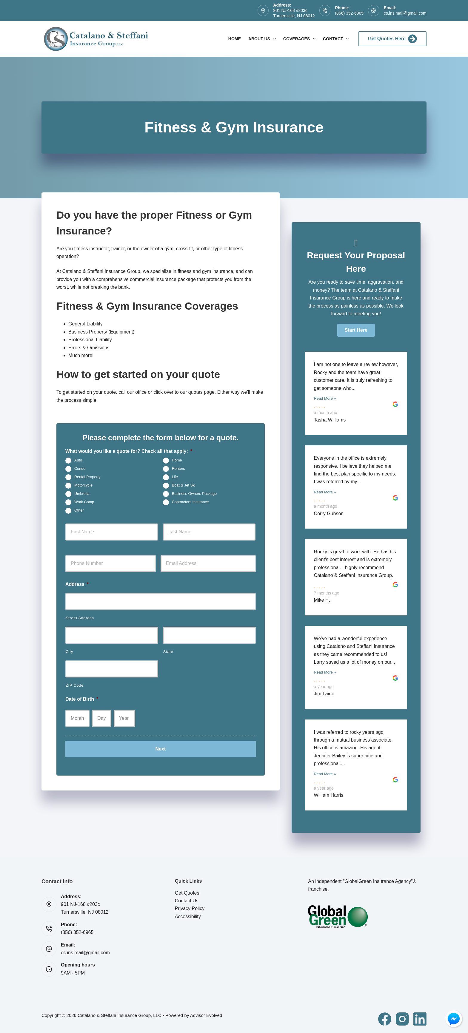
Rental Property (87, 477)
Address (77, 584)
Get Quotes (187, 892)
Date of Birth (81, 699)
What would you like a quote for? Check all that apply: (128, 451)
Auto (78, 460)
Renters (178, 469)
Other (79, 510)
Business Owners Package (194, 494)
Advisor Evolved (206, 1015)
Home (234, 38)
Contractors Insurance (190, 502)
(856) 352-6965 (349, 13)
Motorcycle (83, 485)
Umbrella (81, 494)
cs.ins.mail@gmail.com (405, 13)
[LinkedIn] (420, 1019)
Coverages (300, 38)
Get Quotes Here (392, 38)
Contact (337, 38)
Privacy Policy (190, 908)
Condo (79, 469)
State (168, 651)
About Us (263, 38)
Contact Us (186, 900)
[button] (356, 330)
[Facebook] (384, 1019)
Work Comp (84, 502)
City (69, 651)
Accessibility (188, 916)
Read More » (325, 398)
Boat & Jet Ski (183, 485)
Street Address (80, 618)
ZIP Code (75, 685)
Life (175, 477)
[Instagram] (402, 1019)
